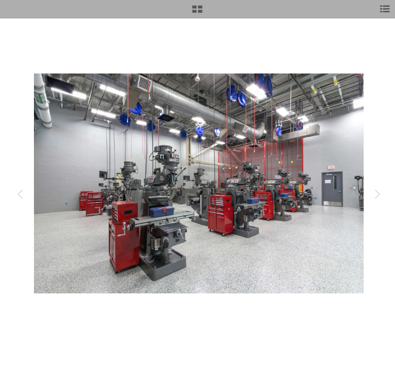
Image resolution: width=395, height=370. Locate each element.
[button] (197, 13)
